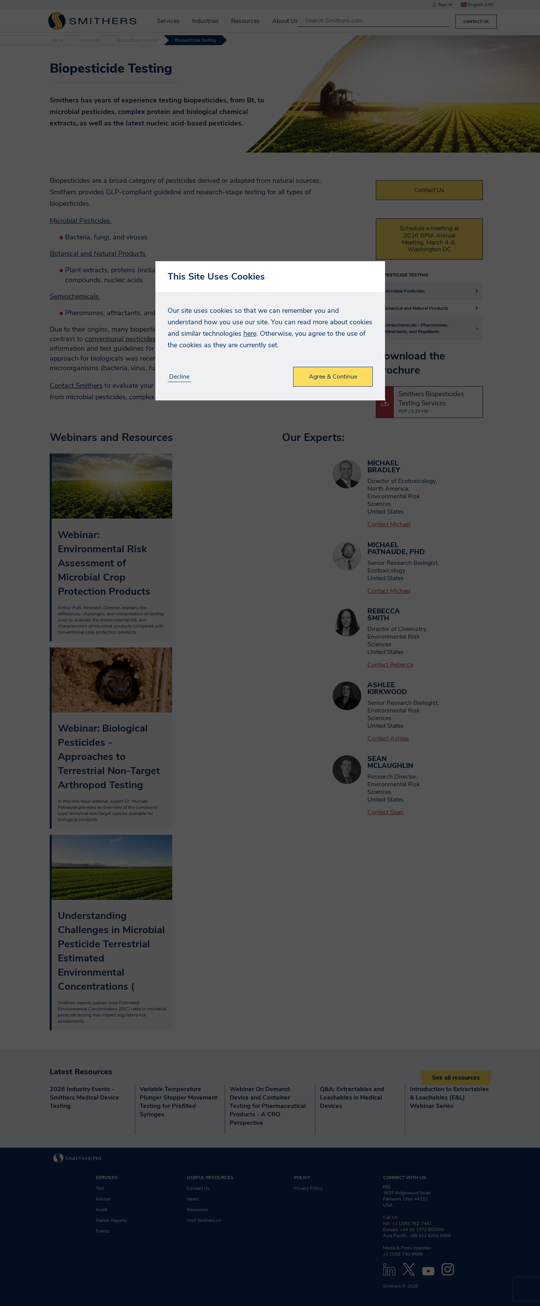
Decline (179, 377)
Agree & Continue (333, 376)
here (249, 333)
